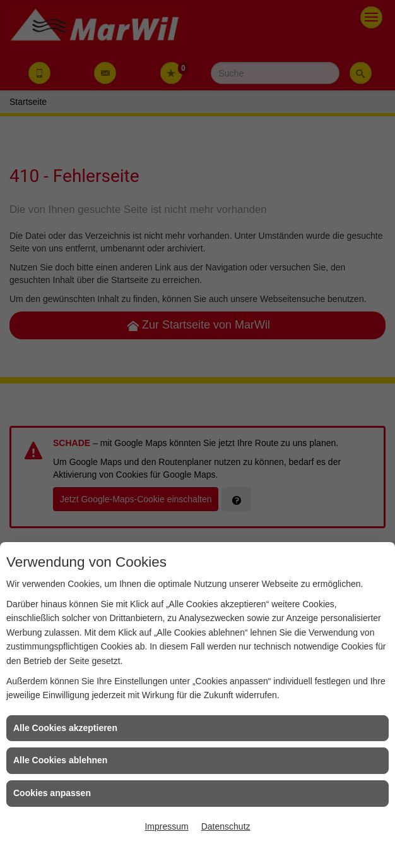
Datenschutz (226, 826)
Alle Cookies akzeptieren (65, 728)
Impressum (166, 826)
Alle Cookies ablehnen (60, 760)
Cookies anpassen (52, 793)
